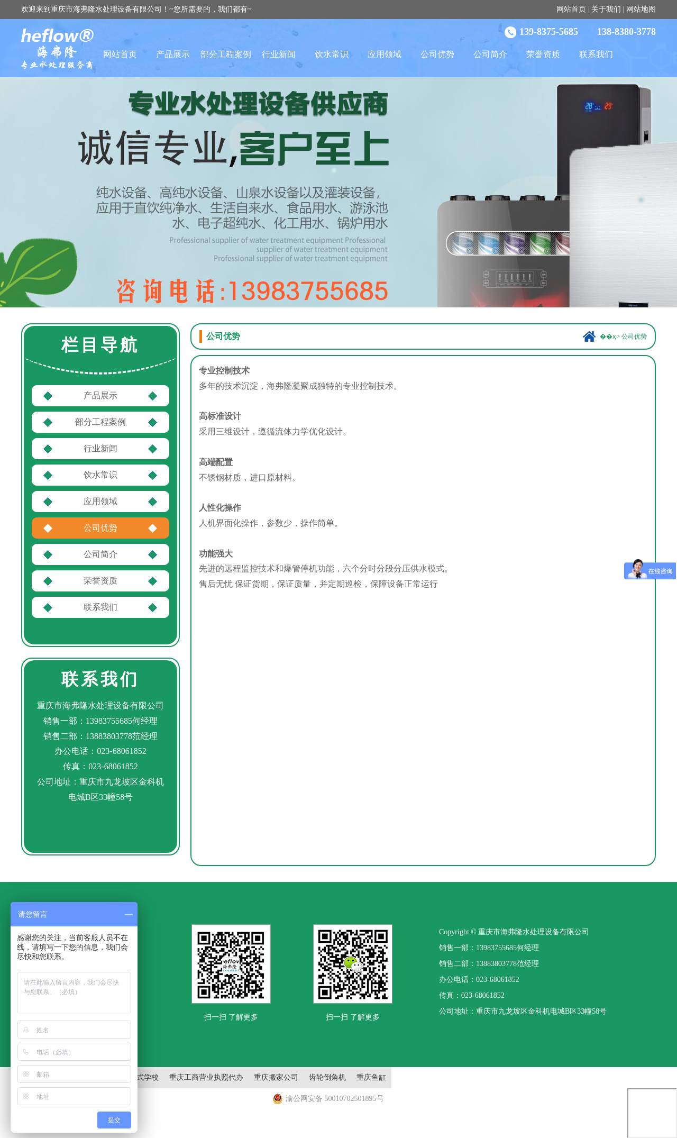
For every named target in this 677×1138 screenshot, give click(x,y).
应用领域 (384, 54)
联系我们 (596, 54)
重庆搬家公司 (276, 1077)
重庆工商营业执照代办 (206, 1077)
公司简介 (490, 54)
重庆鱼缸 (371, 1077)
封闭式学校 (140, 1077)
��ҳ (608, 336)
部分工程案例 (225, 54)
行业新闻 (279, 54)
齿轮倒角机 (327, 1077)
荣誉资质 (543, 54)
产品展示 (173, 54)
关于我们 (606, 9)
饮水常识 (332, 54)
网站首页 (571, 9)
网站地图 (641, 9)
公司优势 (437, 54)
